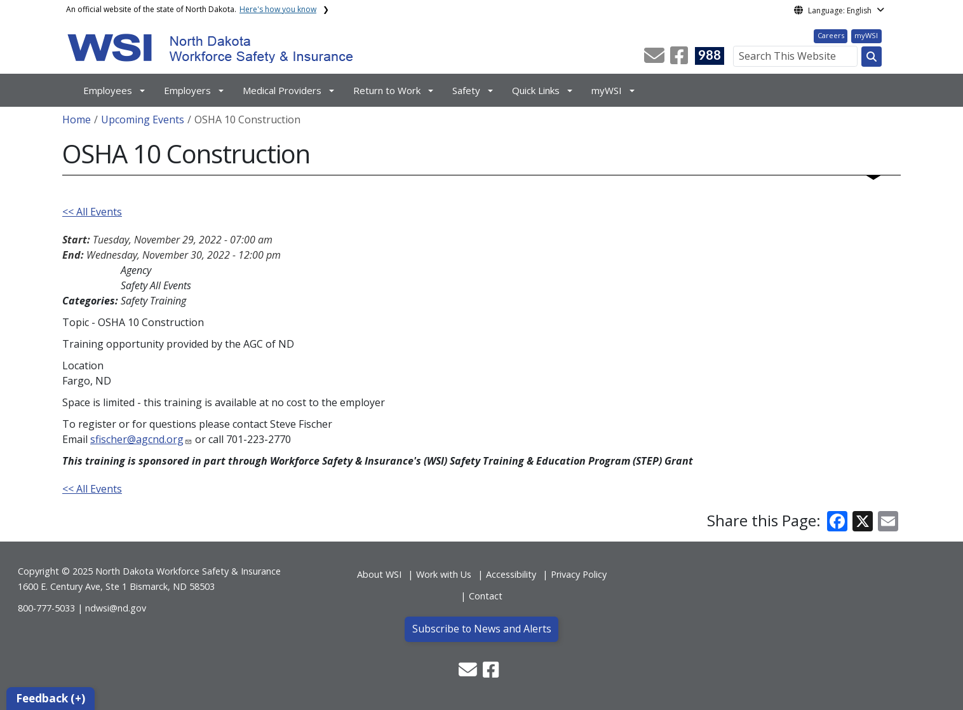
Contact (485, 596)
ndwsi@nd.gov (115, 608)
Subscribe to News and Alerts (481, 629)
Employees (107, 90)
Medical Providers (282, 90)
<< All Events (92, 212)
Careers (831, 35)
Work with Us (443, 574)
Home (76, 119)
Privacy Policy (579, 574)
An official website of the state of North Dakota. (191, 9)
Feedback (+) (50, 698)
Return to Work (387, 90)
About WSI (379, 574)
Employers (187, 90)
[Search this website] (871, 56)
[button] (655, 59)
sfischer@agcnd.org (137, 439)
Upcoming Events (142, 119)
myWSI (866, 35)
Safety (466, 90)
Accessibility (511, 574)
